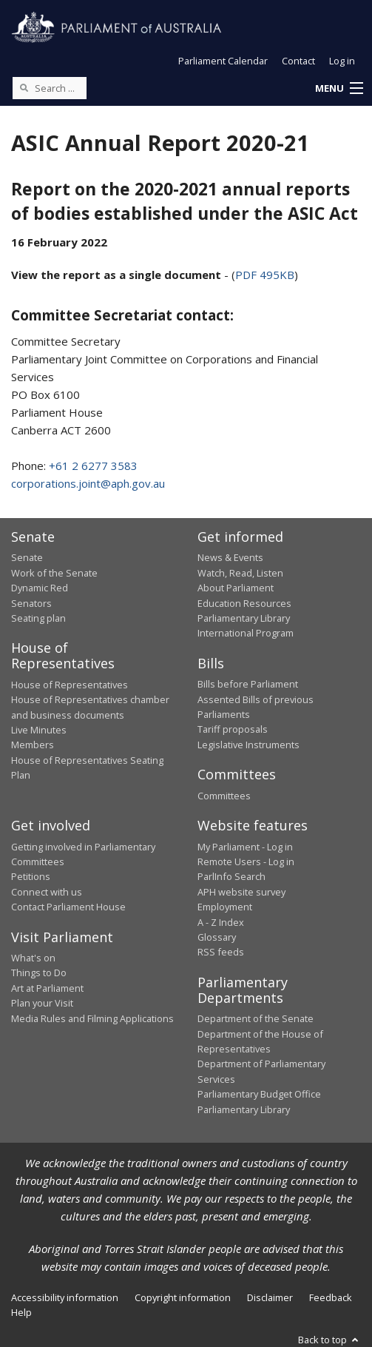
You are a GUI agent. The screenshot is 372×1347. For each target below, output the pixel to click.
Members (32, 744)
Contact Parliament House (68, 906)
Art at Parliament (47, 988)
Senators (31, 603)
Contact (298, 60)
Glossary (216, 937)
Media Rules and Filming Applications (92, 1018)
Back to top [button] (329, 1339)
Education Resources (244, 603)
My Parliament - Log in (245, 846)
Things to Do (39, 972)
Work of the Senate (54, 573)
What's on (33, 957)
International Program (245, 632)
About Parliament (235, 587)
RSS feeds (220, 951)
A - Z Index (220, 922)
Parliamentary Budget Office (259, 1094)
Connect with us (46, 891)
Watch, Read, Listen (240, 573)
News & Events (230, 557)
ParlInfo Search (231, 876)
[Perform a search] (24, 87)
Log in (342, 60)
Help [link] (21, 1312)
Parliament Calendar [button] (223, 60)
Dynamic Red (39, 587)
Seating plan (38, 618)
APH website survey (241, 891)
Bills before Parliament (247, 684)
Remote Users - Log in (245, 861)
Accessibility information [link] (64, 1297)
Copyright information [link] (183, 1297)
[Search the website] (50, 88)
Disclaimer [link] (270, 1297)
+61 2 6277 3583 (93, 465)
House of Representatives (69, 684)
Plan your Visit (42, 1003)
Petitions (30, 876)
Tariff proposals (232, 729)
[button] (338, 88)
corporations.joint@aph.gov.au (88, 483)
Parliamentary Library (243, 618)
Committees (224, 795)
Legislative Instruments (248, 744)
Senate (27, 557)
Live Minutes (39, 729)
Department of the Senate (255, 1018)
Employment (224, 906)
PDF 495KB (264, 274)
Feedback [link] (330, 1297)
